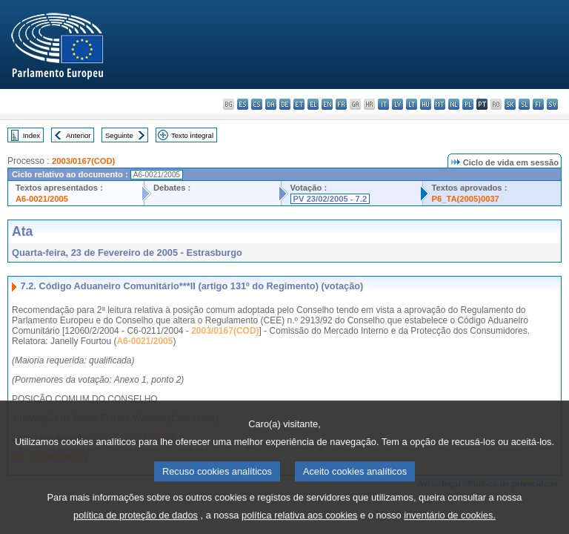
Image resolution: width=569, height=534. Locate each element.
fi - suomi (538, 104)
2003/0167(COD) (83, 160)
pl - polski (467, 104)
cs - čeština (256, 104)
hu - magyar (425, 104)
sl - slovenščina (524, 104)
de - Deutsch (284, 104)
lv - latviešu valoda (397, 104)
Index (31, 135)
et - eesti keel (299, 104)
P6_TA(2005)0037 (465, 198)
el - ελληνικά (313, 104)
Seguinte (119, 135)
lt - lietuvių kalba (411, 104)
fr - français (341, 104)
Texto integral (192, 135)
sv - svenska (552, 104)
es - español (242, 104)
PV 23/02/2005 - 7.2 (330, 198)
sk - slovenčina (510, 104)
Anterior (78, 135)
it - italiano (383, 104)
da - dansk (270, 104)
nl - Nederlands (453, 104)
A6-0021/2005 (42, 198)
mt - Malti (439, 104)
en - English (327, 104)
